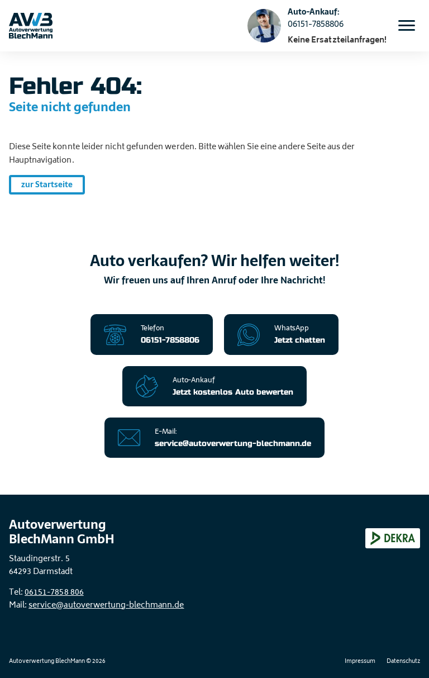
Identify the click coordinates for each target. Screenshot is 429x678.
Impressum (360, 662)
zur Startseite (47, 184)
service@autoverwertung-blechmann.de (106, 606)
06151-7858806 (316, 24)
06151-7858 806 (54, 593)
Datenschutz (403, 662)
